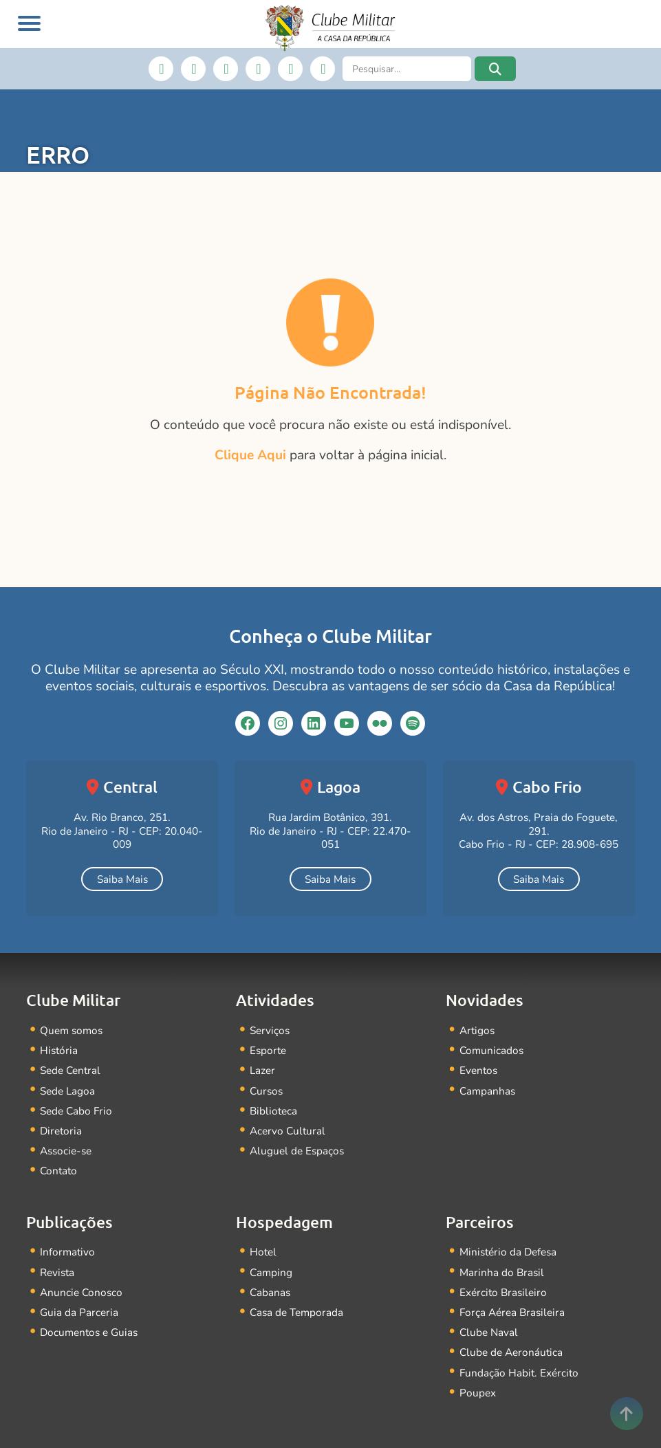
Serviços (270, 1030)
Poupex (477, 1392)
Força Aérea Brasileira (512, 1312)
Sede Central (70, 1070)
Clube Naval (488, 1332)
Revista (57, 1272)
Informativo (67, 1251)
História (59, 1050)
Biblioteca (273, 1111)
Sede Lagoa (67, 1091)
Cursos (266, 1091)
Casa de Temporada (296, 1312)
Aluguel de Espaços (297, 1150)
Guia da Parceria (79, 1312)
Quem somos (71, 1030)
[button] (495, 68)
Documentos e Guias (89, 1332)
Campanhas (487, 1091)
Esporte (268, 1050)
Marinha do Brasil (501, 1272)
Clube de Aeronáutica (511, 1352)
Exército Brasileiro (503, 1292)
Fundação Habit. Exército (518, 1372)
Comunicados (491, 1050)
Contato (58, 1170)
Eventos (478, 1070)
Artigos (477, 1030)
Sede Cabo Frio (76, 1111)
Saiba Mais (122, 879)
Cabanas (270, 1292)
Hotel (263, 1251)
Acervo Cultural (287, 1130)
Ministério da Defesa (507, 1251)
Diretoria (61, 1130)
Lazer (262, 1070)
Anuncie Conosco (81, 1292)
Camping (271, 1272)
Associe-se (65, 1150)
